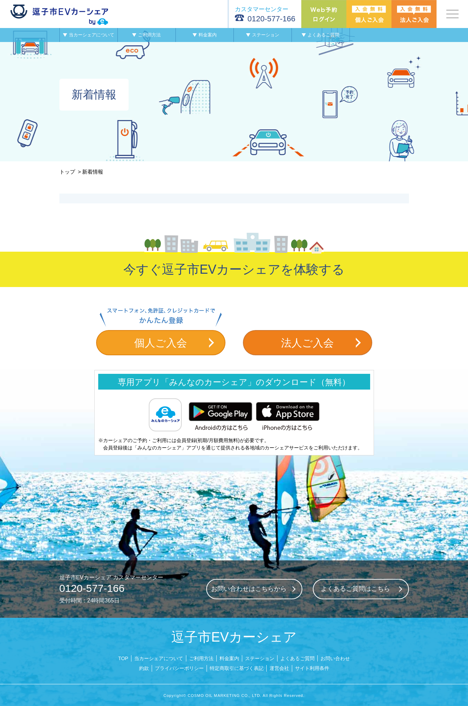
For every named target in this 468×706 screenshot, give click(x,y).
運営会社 (279, 668)
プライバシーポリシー (179, 668)
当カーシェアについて (158, 658)
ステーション (259, 658)
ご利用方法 (201, 658)
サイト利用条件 (312, 668)
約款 (144, 668)
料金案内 (229, 658)
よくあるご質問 (297, 658)
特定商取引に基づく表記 (237, 668)
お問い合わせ (335, 658)
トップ (67, 172)
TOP (123, 658)
